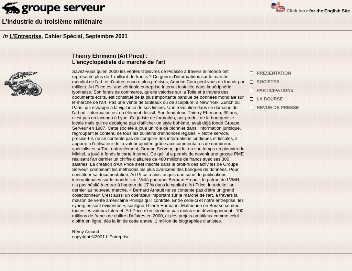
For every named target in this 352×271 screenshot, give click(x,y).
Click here (297, 10)
